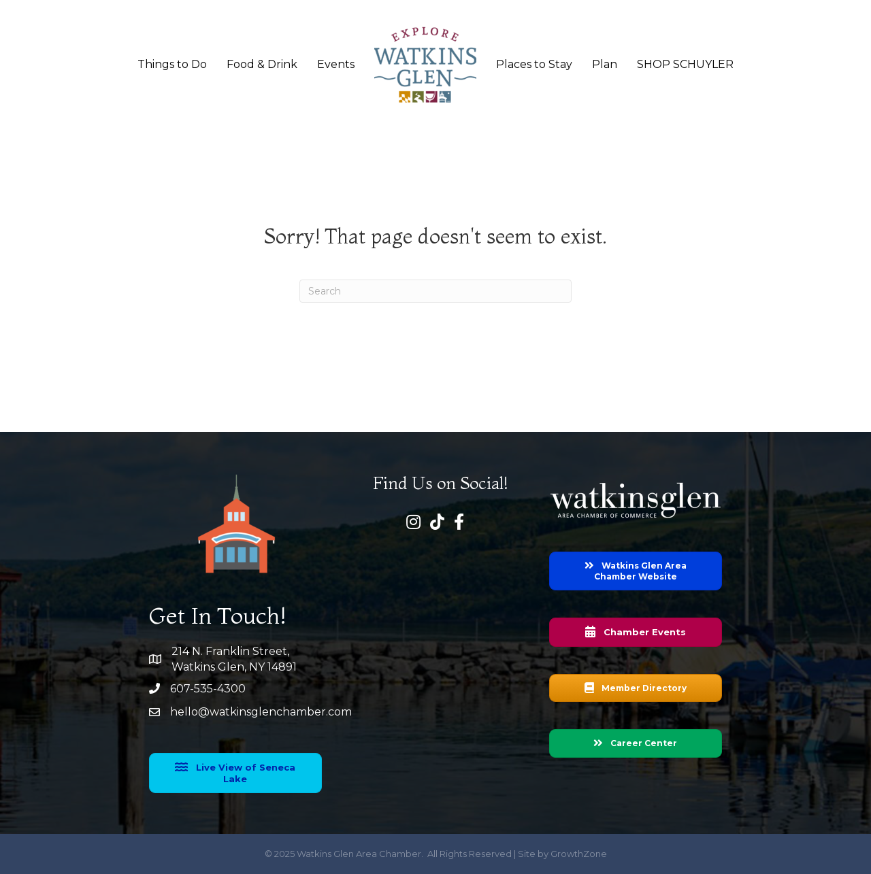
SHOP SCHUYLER (685, 64)
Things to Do (172, 64)
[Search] (435, 291)
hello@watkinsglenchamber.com (261, 711)
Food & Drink (262, 64)
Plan (604, 64)
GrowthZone (578, 853)
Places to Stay (534, 64)
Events (336, 64)
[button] (235, 773)
